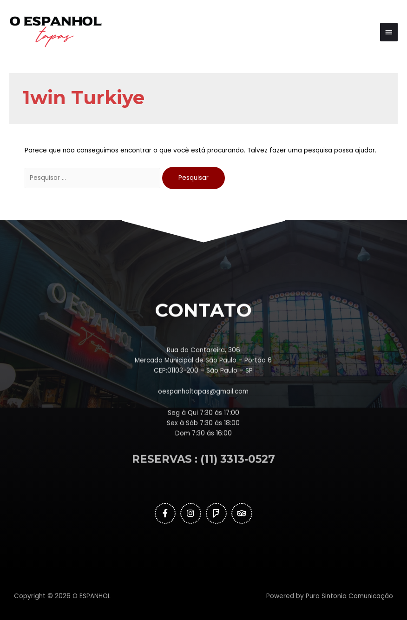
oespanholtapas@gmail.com (203, 418)
